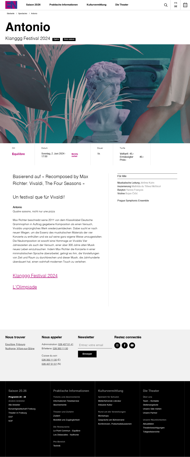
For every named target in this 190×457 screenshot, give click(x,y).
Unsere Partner (150, 413)
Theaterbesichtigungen (154, 428)
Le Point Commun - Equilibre (66, 431)
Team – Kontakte (151, 401)
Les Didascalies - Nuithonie (66, 435)
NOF (10, 421)
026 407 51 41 (65, 344)
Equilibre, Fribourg (15, 344)
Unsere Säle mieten (152, 409)
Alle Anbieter (14, 405)
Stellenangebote (150, 405)
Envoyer (87, 354)
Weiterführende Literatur (109, 401)
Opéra (56, 39)
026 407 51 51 (49, 364)
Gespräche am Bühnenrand (111, 420)
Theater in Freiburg (17, 413)
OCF (10, 417)
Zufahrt (56, 416)
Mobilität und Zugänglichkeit (66, 420)
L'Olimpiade (25, 287)
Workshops (103, 416)
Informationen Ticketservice (66, 401)
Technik (56, 446)
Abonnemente (59, 405)
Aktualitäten (148, 424)
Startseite (10, 14)
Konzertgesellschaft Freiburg (21, 409)
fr (175, 3)
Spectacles (22, 14)
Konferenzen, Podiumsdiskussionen (115, 424)
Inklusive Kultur (105, 405)
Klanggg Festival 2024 (35, 276)
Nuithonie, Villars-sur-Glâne (19, 349)
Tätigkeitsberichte (151, 432)
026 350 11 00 (60, 349)
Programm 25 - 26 (17, 397)
